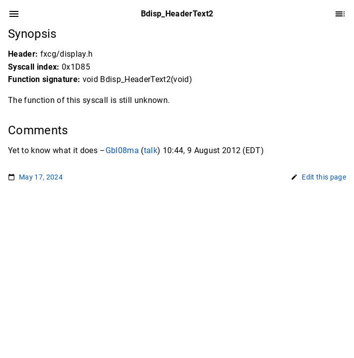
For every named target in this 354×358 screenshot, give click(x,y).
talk (150, 150)
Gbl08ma (122, 150)
